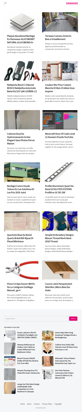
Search (73, 318)
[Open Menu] (6, 3)
